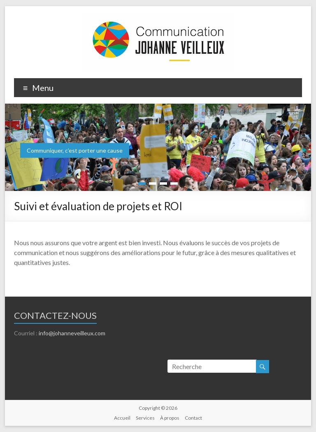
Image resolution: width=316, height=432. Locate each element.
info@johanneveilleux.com (72, 333)
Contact (193, 418)
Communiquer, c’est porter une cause (75, 150)
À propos (169, 418)
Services (145, 418)
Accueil (122, 418)
